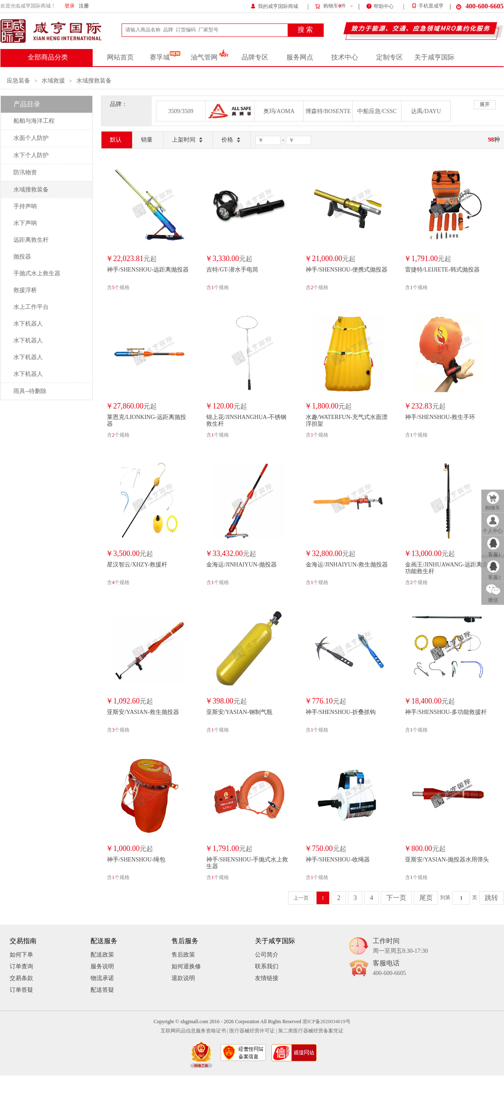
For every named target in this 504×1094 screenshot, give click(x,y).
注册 (84, 6)
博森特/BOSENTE (328, 111)
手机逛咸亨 (427, 6)
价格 (231, 140)
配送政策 (102, 955)
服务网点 (299, 57)
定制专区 (389, 57)
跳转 (491, 898)
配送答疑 (102, 990)
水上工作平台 (31, 307)
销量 (147, 140)
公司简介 (266, 955)
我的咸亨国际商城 (274, 5)
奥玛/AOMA (279, 111)
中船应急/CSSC (377, 111)
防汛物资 (25, 172)
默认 (116, 140)
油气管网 (210, 57)
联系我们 (266, 966)
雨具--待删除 (30, 391)
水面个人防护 (31, 138)
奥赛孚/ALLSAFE (230, 111)
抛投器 (22, 256)
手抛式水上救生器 (36, 273)
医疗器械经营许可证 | (253, 1031)
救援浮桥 (25, 290)
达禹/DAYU (426, 111)
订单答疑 (21, 990)
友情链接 (266, 978)
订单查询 (21, 966)
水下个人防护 (31, 155)
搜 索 (305, 30)
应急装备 (18, 81)
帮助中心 (380, 5)
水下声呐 (25, 223)
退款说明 (183, 978)
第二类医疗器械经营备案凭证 (310, 1031)
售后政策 (183, 955)
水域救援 (53, 81)
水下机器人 (28, 324)
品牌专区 (255, 57)
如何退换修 (186, 966)
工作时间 (400, 946)
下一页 (396, 898)
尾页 (426, 898)
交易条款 (21, 978)
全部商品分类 (48, 57)
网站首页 (120, 57)
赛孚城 (165, 57)
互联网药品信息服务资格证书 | (194, 1031)
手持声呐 (25, 206)
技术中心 (344, 57)
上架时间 (188, 140)
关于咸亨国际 (434, 57)
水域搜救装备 (94, 81)
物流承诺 (102, 978)
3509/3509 (180, 111)
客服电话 (389, 969)
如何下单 (21, 955)
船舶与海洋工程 (34, 121)
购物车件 (330, 6)
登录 (70, 6)
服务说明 (102, 966)
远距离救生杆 (31, 240)
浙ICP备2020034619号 (326, 1021)
